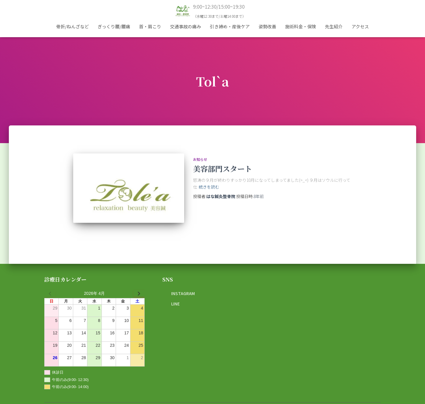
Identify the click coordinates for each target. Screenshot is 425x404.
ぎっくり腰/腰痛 (114, 26)
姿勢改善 (267, 26)
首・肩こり (150, 26)
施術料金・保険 (300, 26)
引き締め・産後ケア (230, 26)
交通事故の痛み (185, 26)
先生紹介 (334, 26)
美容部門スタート (222, 168)
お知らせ (200, 159)
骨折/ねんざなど (72, 26)
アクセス (360, 26)
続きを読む (209, 187)
